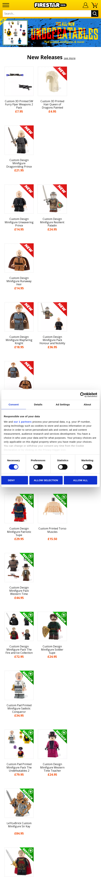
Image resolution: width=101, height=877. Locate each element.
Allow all (80, 480)
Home (50, 689)
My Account (50, 695)
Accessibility (50, 738)
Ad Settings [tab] (63, 404)
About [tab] (87, 404)
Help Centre (50, 762)
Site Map (50, 750)
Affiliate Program (50, 790)
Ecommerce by (50, 873)
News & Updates (50, 707)
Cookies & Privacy (51, 732)
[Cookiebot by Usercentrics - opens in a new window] (82, 394)
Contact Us (50, 757)
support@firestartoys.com (50, 773)
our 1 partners (23, 421)
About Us (50, 701)
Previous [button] (4, 616)
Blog (51, 713)
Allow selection (46, 480)
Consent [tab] (13, 404)
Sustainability (50, 744)
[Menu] (5, 5)
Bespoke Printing (51, 779)
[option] (50, 32)
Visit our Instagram (50, 808)
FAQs (50, 768)
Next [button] (97, 616)
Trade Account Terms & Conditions (50, 784)
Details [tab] (38, 404)
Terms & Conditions (50, 725)
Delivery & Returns (50, 719)
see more (70, 58)
